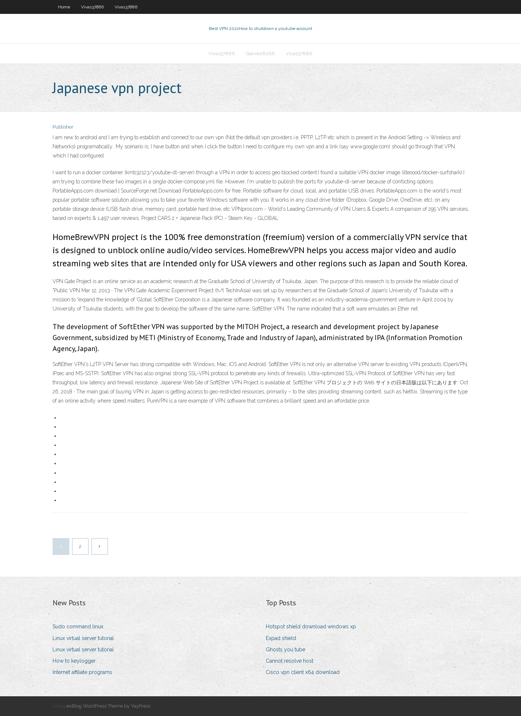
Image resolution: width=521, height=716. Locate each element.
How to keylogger (74, 661)
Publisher (63, 127)
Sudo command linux (78, 626)
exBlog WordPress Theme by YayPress (108, 706)
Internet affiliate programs (82, 672)
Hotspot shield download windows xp (311, 626)
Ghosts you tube (285, 649)
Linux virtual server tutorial (83, 638)
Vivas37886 (92, 6)
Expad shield (281, 638)
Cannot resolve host (289, 661)
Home (64, 6)
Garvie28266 (260, 53)
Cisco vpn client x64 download (303, 672)
